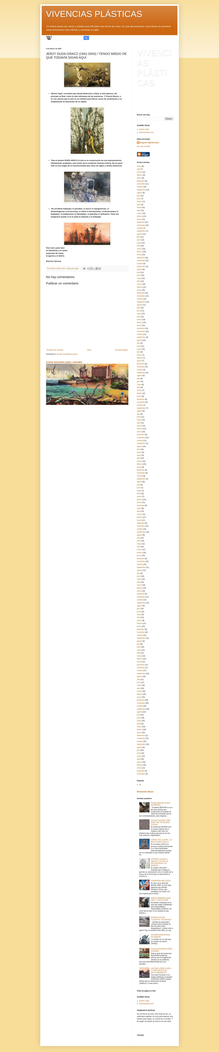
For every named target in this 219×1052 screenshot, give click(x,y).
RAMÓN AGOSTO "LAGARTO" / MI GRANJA (161, 918)
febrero (139, 175)
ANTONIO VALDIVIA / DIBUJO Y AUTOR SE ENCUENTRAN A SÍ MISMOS (159, 862)
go (140, 785)
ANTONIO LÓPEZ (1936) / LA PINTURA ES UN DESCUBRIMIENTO (161, 970)
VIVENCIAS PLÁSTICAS (94, 14)
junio (139, 199)
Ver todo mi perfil (143, 146)
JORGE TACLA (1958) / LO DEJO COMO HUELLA (161, 841)
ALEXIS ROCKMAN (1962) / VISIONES (64, 362)
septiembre (141, 190)
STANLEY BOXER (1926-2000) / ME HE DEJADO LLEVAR (161, 822)
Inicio (89, 350)
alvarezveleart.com (146, 132)
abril (138, 169)
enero (139, 178)
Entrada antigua (121, 350)
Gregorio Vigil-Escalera (149, 143)
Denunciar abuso (145, 791)
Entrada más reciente (55, 350)
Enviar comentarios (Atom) (67, 354)
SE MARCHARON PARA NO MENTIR (160, 936)
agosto (139, 193)
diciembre (141, 181)
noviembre (141, 184)
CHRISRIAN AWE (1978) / (161, 881)
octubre (140, 187)
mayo (139, 166)
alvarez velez (144, 129)
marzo (139, 172)
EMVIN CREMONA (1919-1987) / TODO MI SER (161, 899)
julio (138, 196)
